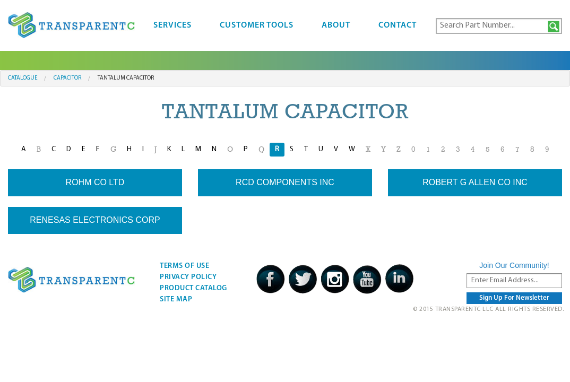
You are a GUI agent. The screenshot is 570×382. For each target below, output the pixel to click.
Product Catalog (193, 288)
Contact (397, 25)
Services (172, 25)
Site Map (176, 299)
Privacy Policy (188, 277)
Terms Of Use (184, 266)
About (336, 25)
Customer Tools (256, 25)
